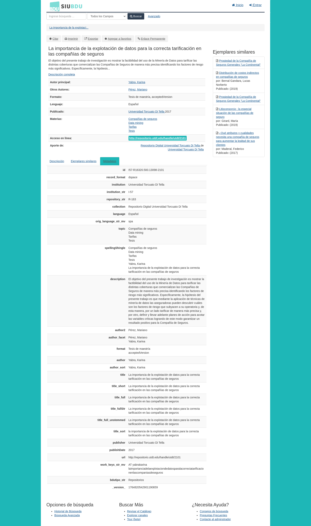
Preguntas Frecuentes (213, 515)
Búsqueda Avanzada (67, 515)
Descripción (57, 161)
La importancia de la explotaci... (68, 27)
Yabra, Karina (137, 82)
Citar (56, 38)
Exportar (93, 38)
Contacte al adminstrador (215, 519)
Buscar (136, 16)
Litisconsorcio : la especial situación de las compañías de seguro (234, 112)
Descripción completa (61, 74)
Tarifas (133, 126)
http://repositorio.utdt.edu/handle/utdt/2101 (157, 138)
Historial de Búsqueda (68, 511)
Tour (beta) (134, 519)
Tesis (132, 130)
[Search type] (106, 16)
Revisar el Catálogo (139, 511)
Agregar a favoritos (119, 38)
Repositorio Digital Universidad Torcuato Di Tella (171, 145)
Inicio (237, 5)
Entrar (255, 5)
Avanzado (154, 16)
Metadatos (109, 161)
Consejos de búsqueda (214, 511)
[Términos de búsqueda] (66, 16)
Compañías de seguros (143, 118)
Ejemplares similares (83, 161)
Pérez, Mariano (138, 89)
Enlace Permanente (153, 38)
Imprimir (73, 38)
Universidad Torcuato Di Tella (147, 111)
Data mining (136, 122)
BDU (53, 6)
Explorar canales (137, 515)
